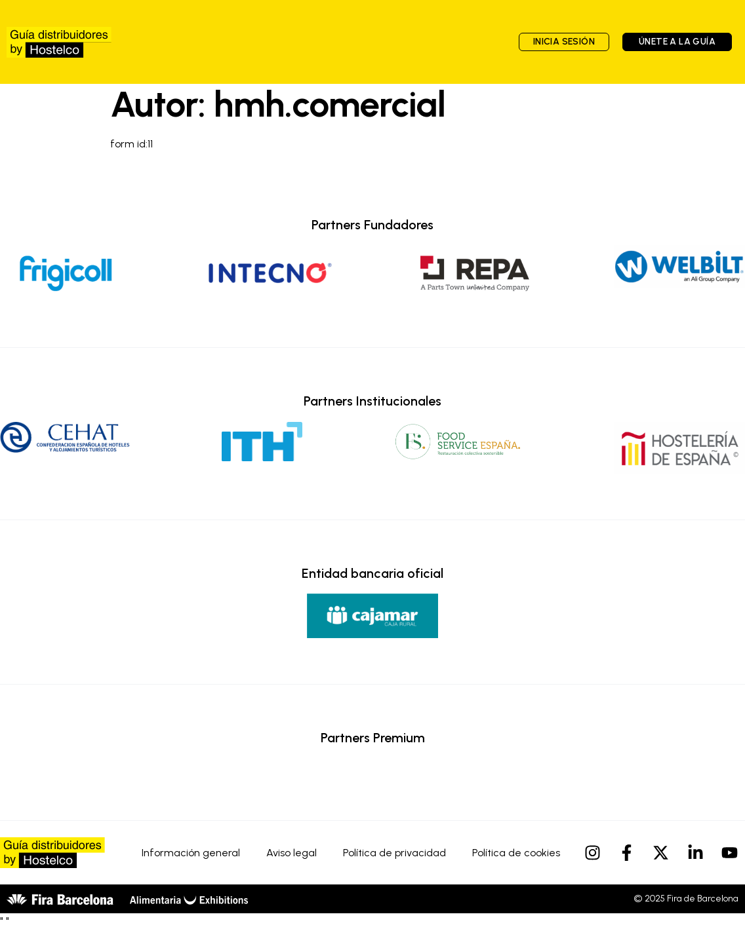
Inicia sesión (564, 41)
